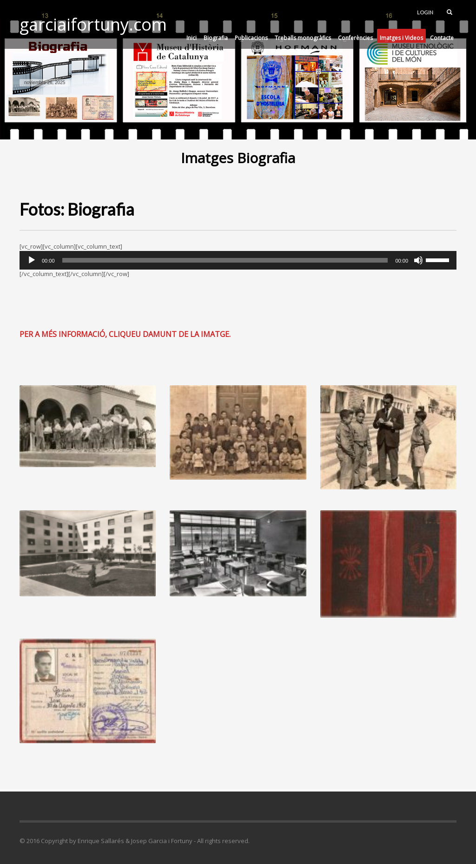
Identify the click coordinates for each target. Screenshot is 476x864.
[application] (238, 260)
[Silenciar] (418, 260)
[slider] (225, 260)
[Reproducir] (31, 260)
